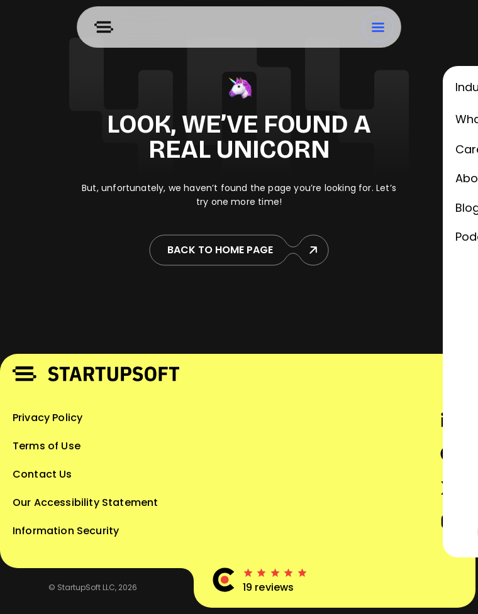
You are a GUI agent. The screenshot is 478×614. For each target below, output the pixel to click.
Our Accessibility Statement (85, 502)
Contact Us (42, 474)
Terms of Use (47, 446)
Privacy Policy (47, 417)
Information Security (66, 531)
